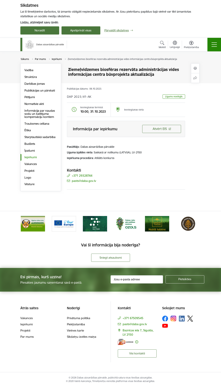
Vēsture (29, 184)
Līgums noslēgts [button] (174, 96)
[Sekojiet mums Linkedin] (182, 318)
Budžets (29, 144)
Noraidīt (40, 30)
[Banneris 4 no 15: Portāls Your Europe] (95, 223)
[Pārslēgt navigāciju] (214, 44)
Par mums (27, 337)
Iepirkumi (30, 157)
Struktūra (30, 77)
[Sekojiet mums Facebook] (165, 318)
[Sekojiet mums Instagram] (173, 318)
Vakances (30, 164)
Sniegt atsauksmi (111, 257)
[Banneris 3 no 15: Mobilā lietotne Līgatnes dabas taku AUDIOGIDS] (64, 223)
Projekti (29, 171)
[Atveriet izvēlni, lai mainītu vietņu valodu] (175, 45)
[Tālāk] (194, 223)
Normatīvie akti (34, 104)
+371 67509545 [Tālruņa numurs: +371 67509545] (133, 318)
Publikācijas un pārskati (39, 90)
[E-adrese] (125, 342)
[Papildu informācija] (136, 341)
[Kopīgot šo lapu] (195, 78)
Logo (27, 177)
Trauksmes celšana (36, 123)
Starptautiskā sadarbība (39, 137)
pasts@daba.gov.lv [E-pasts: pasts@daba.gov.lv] (84, 181)
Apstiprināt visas (80, 30)
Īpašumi (29, 150)
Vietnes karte (75, 330)
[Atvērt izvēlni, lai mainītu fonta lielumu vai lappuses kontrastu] (191, 45)
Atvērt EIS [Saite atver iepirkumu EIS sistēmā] (160, 129)
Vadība (28, 70)
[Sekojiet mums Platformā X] (190, 318)
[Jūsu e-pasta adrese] (137, 279)
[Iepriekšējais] (26, 223)
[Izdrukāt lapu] (195, 68)
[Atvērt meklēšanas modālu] (162, 45)
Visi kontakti (137, 353)
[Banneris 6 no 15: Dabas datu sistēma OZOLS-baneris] (157, 223)
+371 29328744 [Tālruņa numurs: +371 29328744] (82, 175)
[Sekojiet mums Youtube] (165, 325)
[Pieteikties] (185, 279)
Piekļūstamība (76, 324)
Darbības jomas (34, 84)
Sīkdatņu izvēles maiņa (81, 337)
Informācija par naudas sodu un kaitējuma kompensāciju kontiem (39, 114)
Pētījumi (29, 97)
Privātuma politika (78, 318)
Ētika (27, 130)
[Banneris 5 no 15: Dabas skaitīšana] (126, 223)
